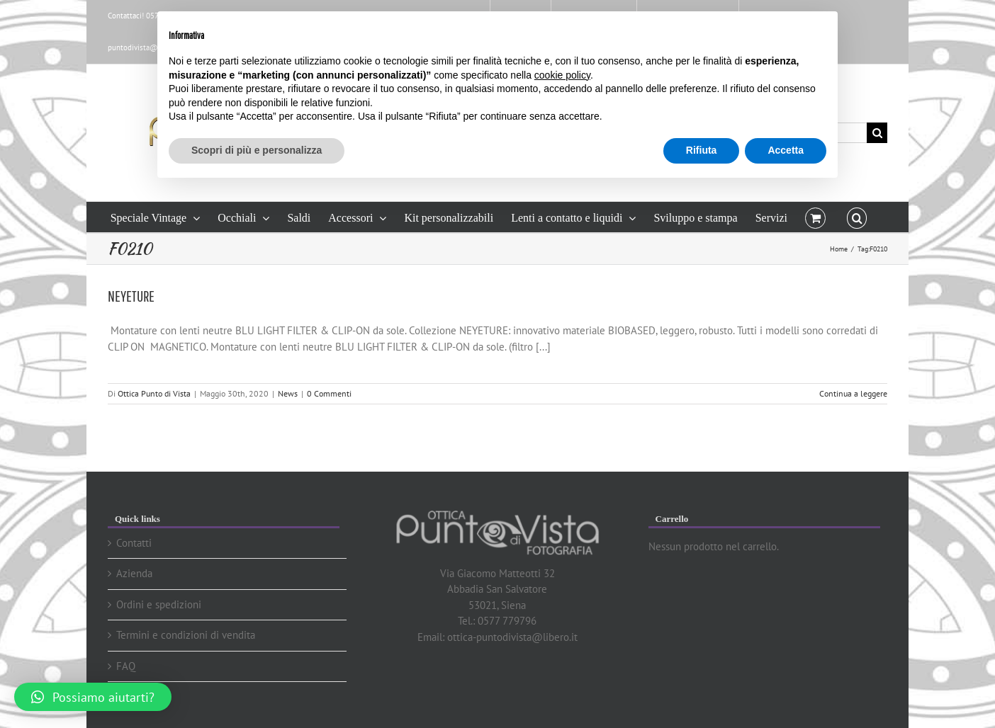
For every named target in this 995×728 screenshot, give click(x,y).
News (288, 393)
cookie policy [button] (562, 75)
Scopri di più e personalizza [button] (256, 150)
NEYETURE (131, 296)
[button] (857, 217)
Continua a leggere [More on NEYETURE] (853, 393)
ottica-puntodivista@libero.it (512, 637)
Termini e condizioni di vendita (185, 635)
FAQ (125, 666)
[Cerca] (877, 133)
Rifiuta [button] (701, 150)
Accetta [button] (786, 150)
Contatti (134, 543)
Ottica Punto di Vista (154, 393)
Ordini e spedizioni (158, 604)
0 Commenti (329, 393)
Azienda (134, 573)
